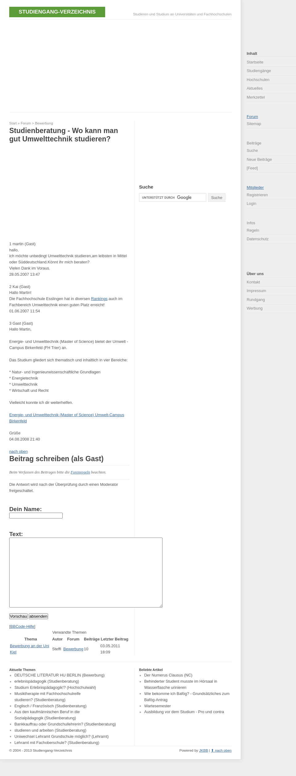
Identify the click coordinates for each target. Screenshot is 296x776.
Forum (26, 123)
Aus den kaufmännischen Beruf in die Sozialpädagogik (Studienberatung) (47, 729)
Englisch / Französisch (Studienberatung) (50, 719)
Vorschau (18, 630)
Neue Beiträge (259, 159)
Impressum (256, 290)
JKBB (203, 764)
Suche (252, 150)
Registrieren (257, 195)
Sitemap (254, 123)
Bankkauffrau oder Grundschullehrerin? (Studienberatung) (65, 738)
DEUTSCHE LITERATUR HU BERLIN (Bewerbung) (59, 689)
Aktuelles (255, 88)
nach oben (18, 451)
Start (13, 123)
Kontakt (253, 282)
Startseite (255, 62)
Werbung (255, 308)
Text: (16, 534)
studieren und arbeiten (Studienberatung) (50, 744)
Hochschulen (258, 79)
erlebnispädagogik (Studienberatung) (46, 695)
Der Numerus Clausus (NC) (168, 689)
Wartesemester (157, 719)
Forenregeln (80, 472)
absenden (38, 630)
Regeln (253, 230)
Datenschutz (258, 239)
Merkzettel (256, 97)
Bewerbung (44, 123)
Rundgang (256, 299)
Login (251, 203)
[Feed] (252, 168)
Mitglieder (255, 187)
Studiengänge (259, 70)
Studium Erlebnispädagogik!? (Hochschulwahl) (55, 701)
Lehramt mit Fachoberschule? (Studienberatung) (56, 756)
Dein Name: (25, 509)
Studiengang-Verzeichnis (57, 12)
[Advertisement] (81, 65)
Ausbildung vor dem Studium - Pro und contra (184, 726)
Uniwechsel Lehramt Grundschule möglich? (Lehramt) (61, 750)
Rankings (99, 298)
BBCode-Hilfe (22, 640)
